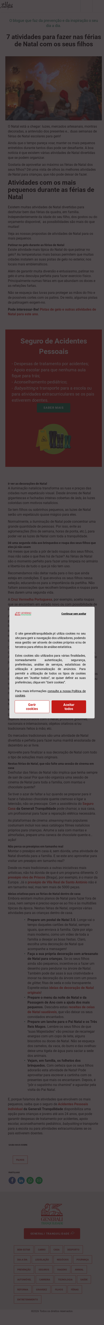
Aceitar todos (68, 707)
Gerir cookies (32, 707)
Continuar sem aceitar (73, 613)
